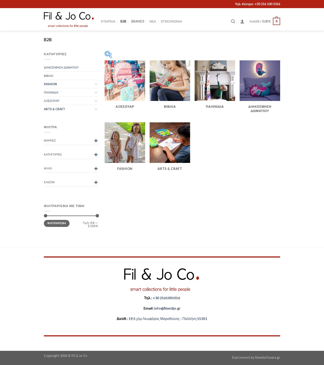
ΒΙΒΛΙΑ (48, 76)
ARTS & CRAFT (54, 109)
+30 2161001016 (166, 298)
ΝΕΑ (152, 21)
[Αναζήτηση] (233, 21)
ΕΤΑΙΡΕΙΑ (108, 21)
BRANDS (137, 21)
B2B (123, 21)
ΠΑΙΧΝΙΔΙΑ (51, 92)
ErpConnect (241, 357)
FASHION (50, 84)
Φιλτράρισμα (56, 223)
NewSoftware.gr (267, 357)
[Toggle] (96, 84)
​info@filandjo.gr (167, 308)
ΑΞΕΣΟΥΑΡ (51, 101)
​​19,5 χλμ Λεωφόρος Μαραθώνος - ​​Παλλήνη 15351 (167, 318)
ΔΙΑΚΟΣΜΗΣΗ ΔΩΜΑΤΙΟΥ (61, 67)
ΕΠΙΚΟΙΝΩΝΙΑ (171, 21)
